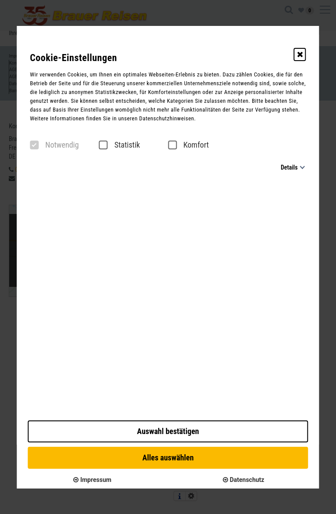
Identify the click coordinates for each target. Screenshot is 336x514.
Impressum (92, 479)
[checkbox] (34, 145)
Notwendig (54, 145)
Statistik (119, 145)
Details (289, 167)
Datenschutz (243, 479)
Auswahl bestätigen (168, 431)
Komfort (188, 145)
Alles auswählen (167, 457)
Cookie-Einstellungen (73, 57)
